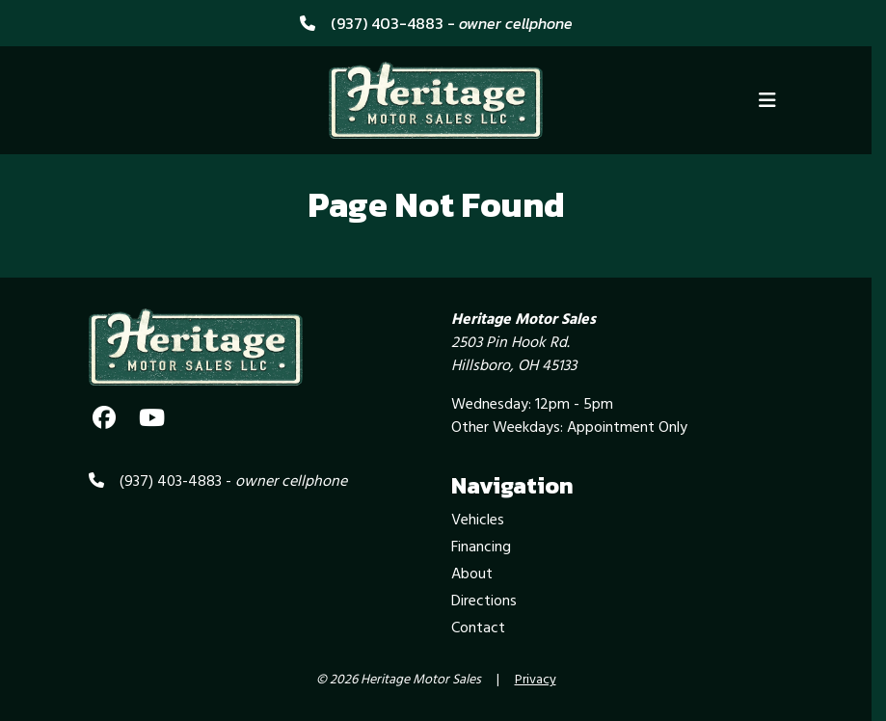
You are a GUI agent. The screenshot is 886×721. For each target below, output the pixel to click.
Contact (478, 628)
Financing (481, 547)
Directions (484, 601)
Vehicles (477, 520)
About (472, 574)
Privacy (535, 680)
